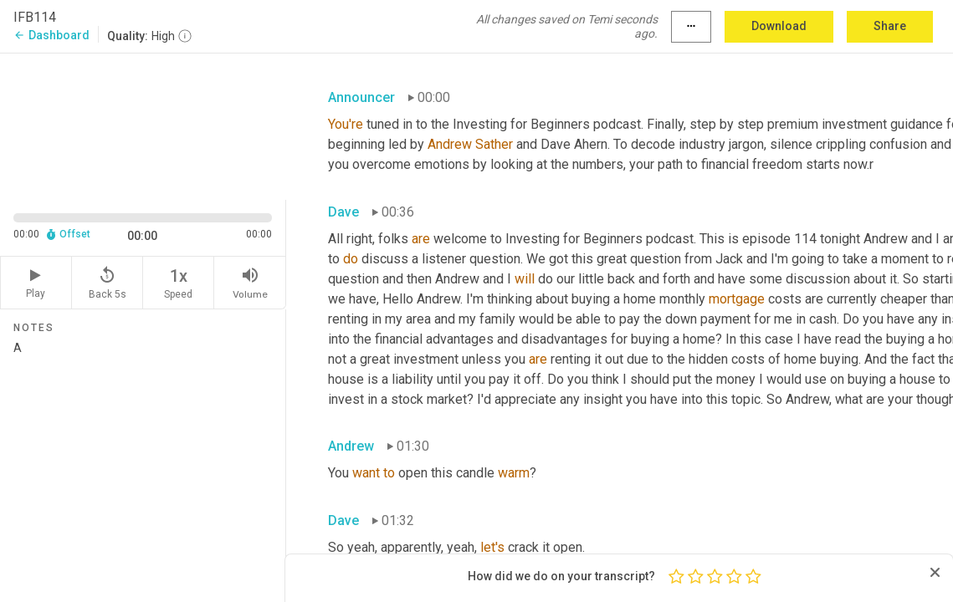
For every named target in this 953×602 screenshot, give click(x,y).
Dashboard (51, 35)
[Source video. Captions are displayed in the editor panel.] (143, 125)
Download (779, 26)
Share (890, 26)
